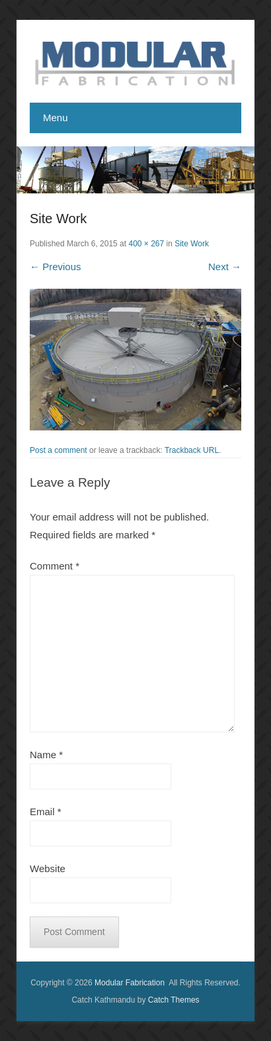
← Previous (55, 266)
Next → (224, 266)
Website (47, 868)
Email (45, 811)
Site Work (191, 243)
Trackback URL (192, 450)
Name (46, 754)
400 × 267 (146, 243)
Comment (54, 565)
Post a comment (58, 450)
